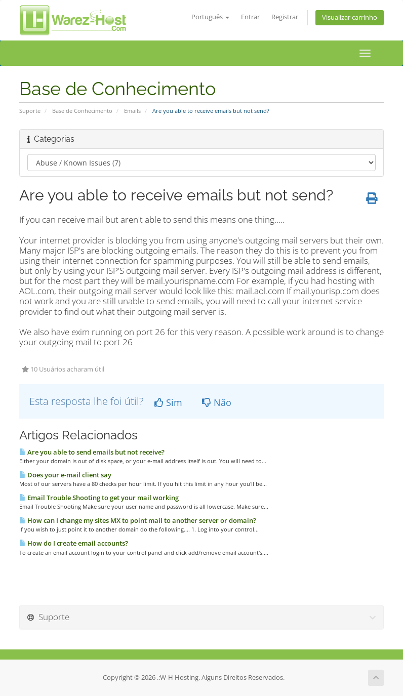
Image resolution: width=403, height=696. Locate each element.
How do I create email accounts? (73, 543)
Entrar (250, 17)
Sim (168, 402)
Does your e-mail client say (65, 474)
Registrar (284, 17)
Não (216, 402)
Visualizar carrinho (349, 17)
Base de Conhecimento (82, 110)
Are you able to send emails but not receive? (92, 452)
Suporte (30, 110)
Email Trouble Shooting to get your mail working (99, 497)
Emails (132, 110)
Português (210, 17)
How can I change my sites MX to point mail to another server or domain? (137, 520)
